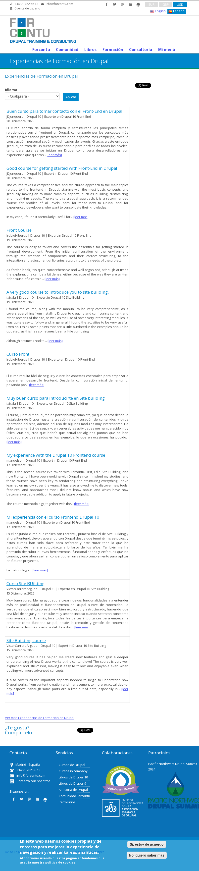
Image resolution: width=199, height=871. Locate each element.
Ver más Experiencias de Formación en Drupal (39, 717)
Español (176, 11)
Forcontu (41, 49)
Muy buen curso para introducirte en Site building (55, 398)
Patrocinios (67, 802)
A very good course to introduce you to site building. (57, 292)
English (158, 11)
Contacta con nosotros (33, 781)
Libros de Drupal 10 (73, 777)
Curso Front (17, 354)
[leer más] (54, 155)
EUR (151, 4)
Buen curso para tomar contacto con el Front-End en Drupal (64, 111)
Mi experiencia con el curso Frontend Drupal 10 (52, 517)
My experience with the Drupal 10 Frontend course (55, 455)
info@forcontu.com (59, 4)
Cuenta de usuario (27, 8)
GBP (165, 4)
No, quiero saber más (146, 855)
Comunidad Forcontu (74, 796)
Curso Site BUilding (25, 583)
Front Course (19, 230)
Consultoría (140, 49)
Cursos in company (73, 771)
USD (180, 4)
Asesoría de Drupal (73, 789)
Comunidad (67, 49)
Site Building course (26, 640)
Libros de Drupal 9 (72, 783)
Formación (112, 49)
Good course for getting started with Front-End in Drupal (61, 168)
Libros (90, 49)
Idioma (11, 89)
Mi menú (166, 49)
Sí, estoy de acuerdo (146, 844)
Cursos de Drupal (72, 764)
